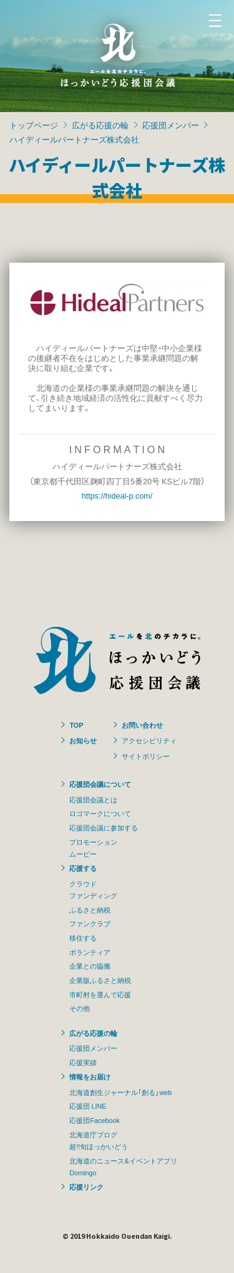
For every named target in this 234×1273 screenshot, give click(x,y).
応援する (83, 868)
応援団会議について (100, 784)
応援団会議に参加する (103, 827)
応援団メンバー (170, 125)
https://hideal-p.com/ (117, 495)
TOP (76, 725)
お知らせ (83, 740)
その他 (79, 1008)
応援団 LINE (87, 1106)
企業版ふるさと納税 (100, 980)
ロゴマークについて (100, 813)
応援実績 (83, 1062)
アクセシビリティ (149, 740)
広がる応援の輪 (100, 125)
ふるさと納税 (89, 909)
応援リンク (86, 1186)
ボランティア (89, 952)
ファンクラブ (89, 923)
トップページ (33, 125)
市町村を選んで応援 (100, 994)
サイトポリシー (146, 756)
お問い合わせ (142, 725)
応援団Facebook (94, 1120)
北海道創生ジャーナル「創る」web (120, 1092)
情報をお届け (89, 1076)
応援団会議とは (93, 799)
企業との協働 (89, 965)
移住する (83, 937)
